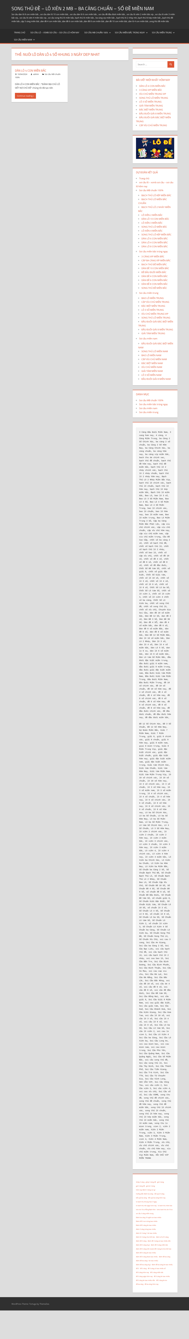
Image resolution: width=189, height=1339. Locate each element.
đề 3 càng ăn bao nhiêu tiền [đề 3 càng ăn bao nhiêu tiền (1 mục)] (145, 1309)
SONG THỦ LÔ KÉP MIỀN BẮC (156, 234)
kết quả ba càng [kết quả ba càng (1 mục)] (141, 1226)
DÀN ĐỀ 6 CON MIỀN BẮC (154, 280)
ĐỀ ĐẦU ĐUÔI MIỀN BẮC (153, 272)
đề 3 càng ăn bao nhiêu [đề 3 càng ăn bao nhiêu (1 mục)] (162, 1305)
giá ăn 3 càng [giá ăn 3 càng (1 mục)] (150, 1214)
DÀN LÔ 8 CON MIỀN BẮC (154, 246)
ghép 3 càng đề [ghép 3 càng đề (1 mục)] (151, 1211)
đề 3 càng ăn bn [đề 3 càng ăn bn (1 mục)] (161, 1309)
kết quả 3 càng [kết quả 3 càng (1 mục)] (159, 1222)
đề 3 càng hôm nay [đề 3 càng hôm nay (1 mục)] (142, 1301)
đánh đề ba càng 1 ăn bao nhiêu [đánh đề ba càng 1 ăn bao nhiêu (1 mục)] (147, 1289)
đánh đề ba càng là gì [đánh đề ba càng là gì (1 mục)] (143, 1293)
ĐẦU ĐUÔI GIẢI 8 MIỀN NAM (156, 378)
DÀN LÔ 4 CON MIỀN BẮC (30, 70)
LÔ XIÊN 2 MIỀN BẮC (152, 214)
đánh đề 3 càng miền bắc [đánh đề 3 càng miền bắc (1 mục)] (159, 1273)
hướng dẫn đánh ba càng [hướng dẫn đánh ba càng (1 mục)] (144, 1222)
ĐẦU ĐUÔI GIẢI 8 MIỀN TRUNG (155, 113)
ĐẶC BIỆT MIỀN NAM (152, 363)
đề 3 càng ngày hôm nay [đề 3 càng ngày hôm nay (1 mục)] (144, 1305)
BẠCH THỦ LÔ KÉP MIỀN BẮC (156, 195)
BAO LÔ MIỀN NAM (151, 355)
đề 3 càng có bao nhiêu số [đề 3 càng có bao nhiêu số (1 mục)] (157, 1297)
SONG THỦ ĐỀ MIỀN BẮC (154, 287)
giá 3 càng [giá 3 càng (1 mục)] (160, 1211)
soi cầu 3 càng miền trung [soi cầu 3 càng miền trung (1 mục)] (144, 1242)
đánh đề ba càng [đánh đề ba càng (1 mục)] (164, 1285)
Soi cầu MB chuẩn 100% (97, 32)
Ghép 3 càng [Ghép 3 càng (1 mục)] (140, 1211)
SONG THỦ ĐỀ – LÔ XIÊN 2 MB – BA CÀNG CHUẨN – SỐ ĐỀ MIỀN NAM (82, 8)
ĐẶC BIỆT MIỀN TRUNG (151, 109)
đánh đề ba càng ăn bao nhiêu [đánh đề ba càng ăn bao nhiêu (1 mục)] (162, 1293)
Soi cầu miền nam (24, 39)
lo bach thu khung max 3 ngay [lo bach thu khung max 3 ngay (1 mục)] (146, 1230)
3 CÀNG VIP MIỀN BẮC (150, 89)
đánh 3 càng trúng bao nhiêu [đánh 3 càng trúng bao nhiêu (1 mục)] (146, 1258)
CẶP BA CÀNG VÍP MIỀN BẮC (156, 260)
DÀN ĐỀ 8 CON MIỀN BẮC (154, 283)
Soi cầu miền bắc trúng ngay (131, 32)
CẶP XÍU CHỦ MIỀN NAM (154, 359)
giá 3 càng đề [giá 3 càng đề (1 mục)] (140, 1214)
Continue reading (25, 95)
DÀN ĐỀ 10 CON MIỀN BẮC (155, 268)
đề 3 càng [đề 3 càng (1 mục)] (143, 1297)
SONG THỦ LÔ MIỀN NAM (154, 351)
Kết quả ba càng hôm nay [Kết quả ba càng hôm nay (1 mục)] (156, 1226)
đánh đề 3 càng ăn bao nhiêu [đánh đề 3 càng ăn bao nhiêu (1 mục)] (146, 1281)
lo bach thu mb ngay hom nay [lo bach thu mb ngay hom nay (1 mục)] (146, 1234)
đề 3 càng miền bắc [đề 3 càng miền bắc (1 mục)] (156, 1301)
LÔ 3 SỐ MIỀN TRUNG (150, 101)
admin (36, 74)
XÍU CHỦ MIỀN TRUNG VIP (152, 93)
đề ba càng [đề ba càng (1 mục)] (139, 1313)
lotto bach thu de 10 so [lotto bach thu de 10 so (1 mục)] (165, 1238)
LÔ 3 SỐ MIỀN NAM (151, 374)
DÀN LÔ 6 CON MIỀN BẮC (154, 238)
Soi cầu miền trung (163, 32)
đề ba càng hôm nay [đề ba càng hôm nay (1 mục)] (151, 1313)
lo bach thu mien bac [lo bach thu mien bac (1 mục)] (165, 1234)
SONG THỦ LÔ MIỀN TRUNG (153, 97)
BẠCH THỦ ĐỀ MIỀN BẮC (154, 264)
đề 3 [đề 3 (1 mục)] (137, 1297)
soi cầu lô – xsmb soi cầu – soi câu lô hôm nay (54, 32)
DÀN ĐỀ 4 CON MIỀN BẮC (154, 276)
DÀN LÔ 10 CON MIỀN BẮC (155, 218)
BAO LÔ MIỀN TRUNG (152, 298)
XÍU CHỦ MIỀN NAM (151, 367)
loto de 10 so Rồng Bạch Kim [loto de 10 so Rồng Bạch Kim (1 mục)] (146, 1238)
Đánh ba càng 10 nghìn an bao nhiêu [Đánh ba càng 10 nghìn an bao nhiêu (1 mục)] (148, 1246)
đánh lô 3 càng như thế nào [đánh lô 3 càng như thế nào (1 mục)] (145, 1265)
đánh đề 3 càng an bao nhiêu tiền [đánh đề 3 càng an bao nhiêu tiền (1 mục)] (159, 1269)
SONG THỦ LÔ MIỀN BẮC (154, 226)
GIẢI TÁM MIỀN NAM (152, 370)
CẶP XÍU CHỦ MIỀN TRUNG (153, 125)
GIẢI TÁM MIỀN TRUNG (151, 105)
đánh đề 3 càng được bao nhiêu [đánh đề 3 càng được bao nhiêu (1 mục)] (147, 1285)
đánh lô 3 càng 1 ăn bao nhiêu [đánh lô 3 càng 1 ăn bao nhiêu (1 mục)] (146, 1262)
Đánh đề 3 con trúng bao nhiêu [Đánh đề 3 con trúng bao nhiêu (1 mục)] (146, 1250)
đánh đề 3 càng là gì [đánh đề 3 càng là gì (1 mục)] (143, 1273)
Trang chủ (19, 32)
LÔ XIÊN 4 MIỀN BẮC (152, 230)
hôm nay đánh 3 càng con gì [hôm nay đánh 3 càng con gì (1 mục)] (145, 1218)
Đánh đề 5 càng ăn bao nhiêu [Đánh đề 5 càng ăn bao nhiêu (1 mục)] (146, 1254)
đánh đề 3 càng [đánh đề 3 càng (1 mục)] (141, 1269)
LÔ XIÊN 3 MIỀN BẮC (152, 222)
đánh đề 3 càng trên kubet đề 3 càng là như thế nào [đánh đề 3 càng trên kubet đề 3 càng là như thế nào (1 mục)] (153, 1277)
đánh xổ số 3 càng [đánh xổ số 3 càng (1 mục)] (162, 1265)
